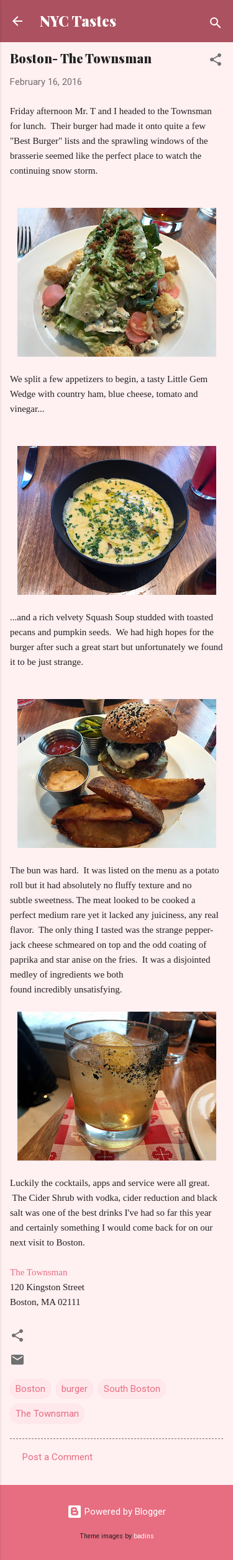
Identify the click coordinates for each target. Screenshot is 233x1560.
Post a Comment (57, 1457)
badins (144, 1536)
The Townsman (38, 1272)
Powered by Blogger (116, 1511)
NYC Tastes (78, 20)
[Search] (215, 25)
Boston (30, 1388)
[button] (215, 61)
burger (75, 1388)
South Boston (132, 1388)
